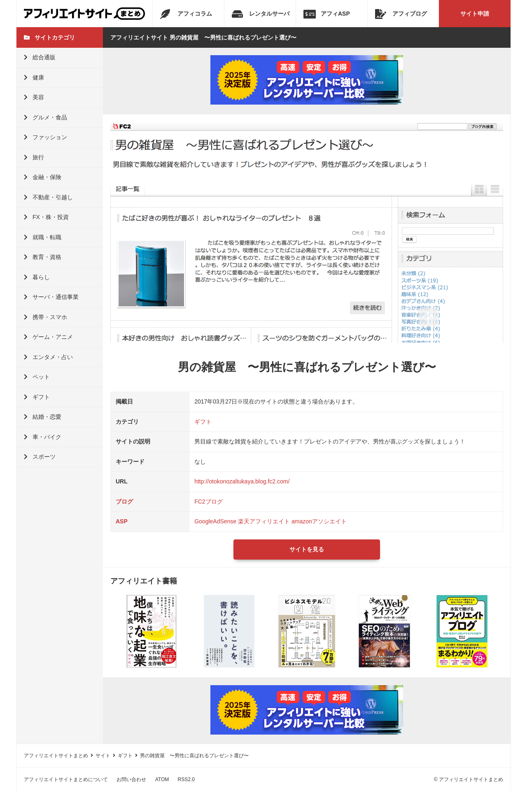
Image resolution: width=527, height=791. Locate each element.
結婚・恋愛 (42, 416)
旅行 (34, 157)
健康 (34, 77)
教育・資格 (42, 257)
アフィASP (326, 14)
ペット (37, 376)
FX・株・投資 (46, 217)
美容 (34, 97)
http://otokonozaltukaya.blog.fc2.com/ (241, 481)
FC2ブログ (208, 501)
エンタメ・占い (48, 357)
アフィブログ (401, 14)
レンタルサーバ (260, 14)
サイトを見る (306, 549)
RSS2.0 (186, 779)
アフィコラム (186, 14)
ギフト (37, 397)
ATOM (162, 779)
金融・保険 (42, 177)
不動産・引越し (48, 197)
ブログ (124, 501)
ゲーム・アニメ (48, 337)
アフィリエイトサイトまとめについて (66, 779)
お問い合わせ (131, 779)
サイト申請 (474, 13)
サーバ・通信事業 (51, 297)
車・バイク (42, 437)
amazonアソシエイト (319, 521)
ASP (122, 521)
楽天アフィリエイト (264, 521)
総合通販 (40, 57)
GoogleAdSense (215, 521)
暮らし (37, 277)
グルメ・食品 (45, 117)
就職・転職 (42, 237)
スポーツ (40, 456)
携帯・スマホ (45, 317)
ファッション (45, 137)
